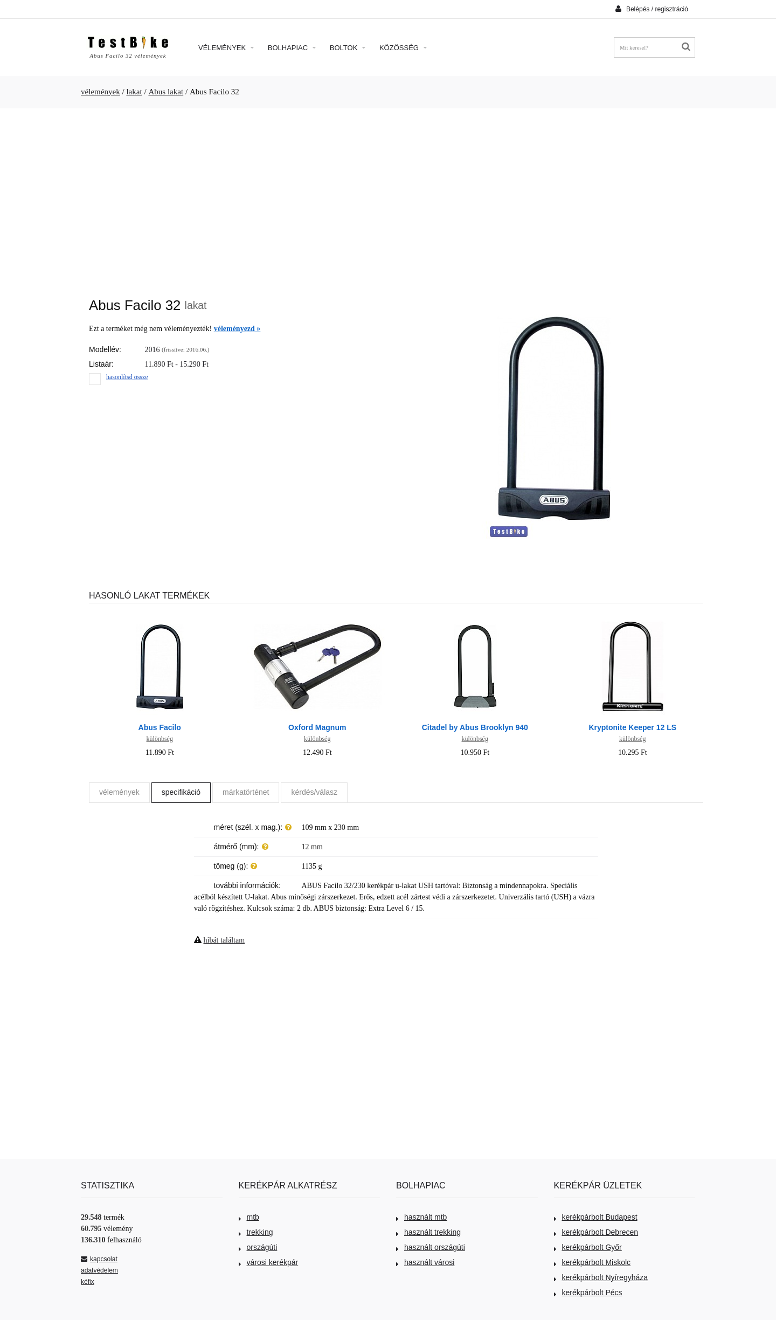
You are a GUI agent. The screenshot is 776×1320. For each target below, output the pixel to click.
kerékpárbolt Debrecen (596, 1232)
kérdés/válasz (314, 792)
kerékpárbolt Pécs (588, 1292)
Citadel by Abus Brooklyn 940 (475, 727)
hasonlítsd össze (127, 377)
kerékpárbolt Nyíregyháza (601, 1277)
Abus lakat (165, 91)
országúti (258, 1247)
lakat (134, 91)
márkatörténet (246, 792)
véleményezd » (237, 329)
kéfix (87, 1281)
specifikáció (181, 792)
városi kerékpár (269, 1262)
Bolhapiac (292, 47)
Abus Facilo (159, 727)
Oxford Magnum (317, 727)
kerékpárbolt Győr (588, 1247)
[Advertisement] (388, 197)
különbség (160, 738)
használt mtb (421, 1217)
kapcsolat (99, 1259)
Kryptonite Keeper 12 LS (632, 727)
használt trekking (428, 1232)
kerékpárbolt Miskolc (592, 1262)
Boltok (347, 47)
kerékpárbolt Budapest (596, 1217)
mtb (249, 1217)
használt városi (425, 1262)
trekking (256, 1232)
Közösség (403, 47)
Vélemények (226, 47)
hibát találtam (224, 940)
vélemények (100, 91)
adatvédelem (99, 1270)
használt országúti (430, 1247)
